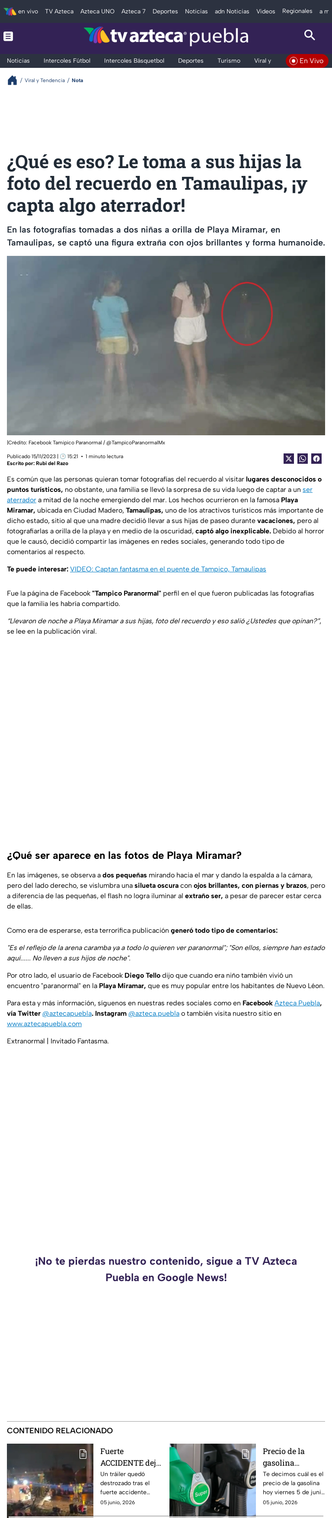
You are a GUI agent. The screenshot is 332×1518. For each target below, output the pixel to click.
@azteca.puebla (153, 1013)
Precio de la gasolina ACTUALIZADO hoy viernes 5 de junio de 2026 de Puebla (292, 1457)
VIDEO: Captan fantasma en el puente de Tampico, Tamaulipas (168, 569)
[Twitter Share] (289, 458)
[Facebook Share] (316, 458)
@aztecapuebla (67, 1013)
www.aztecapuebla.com (44, 1024)
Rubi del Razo (52, 463)
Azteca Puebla (297, 1003)
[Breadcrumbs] (16, 80)
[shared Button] (302, 458)
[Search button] (310, 36)
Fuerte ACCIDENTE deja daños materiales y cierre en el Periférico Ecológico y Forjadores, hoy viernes (130, 1457)
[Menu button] (21, 36)
